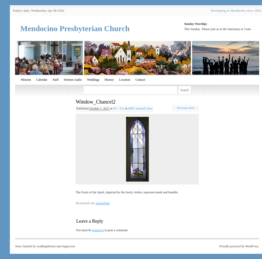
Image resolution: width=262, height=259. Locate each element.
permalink (103, 203)
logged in (98, 230)
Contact (140, 79)
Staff (55, 79)
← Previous (180, 108)
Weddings (93, 79)
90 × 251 (118, 108)
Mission (26, 79)
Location (124, 79)
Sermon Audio (73, 79)
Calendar (41, 79)
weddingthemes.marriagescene (56, 246)
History (109, 79)
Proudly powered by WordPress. (239, 246)
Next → (193, 108)
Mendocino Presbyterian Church (75, 28)
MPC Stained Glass (140, 108)
